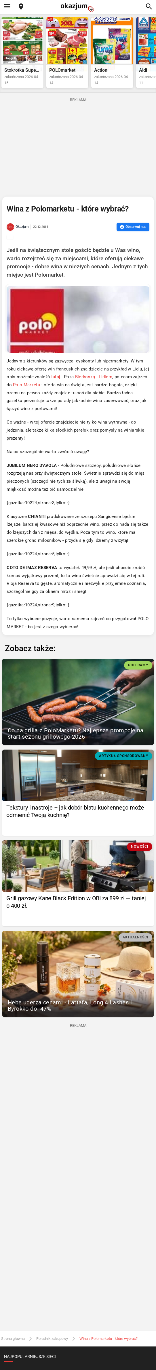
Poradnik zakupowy (52, 1338)
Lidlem (105, 377)
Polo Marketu (26, 385)
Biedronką (85, 377)
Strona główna (13, 1338)
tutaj (55, 377)
